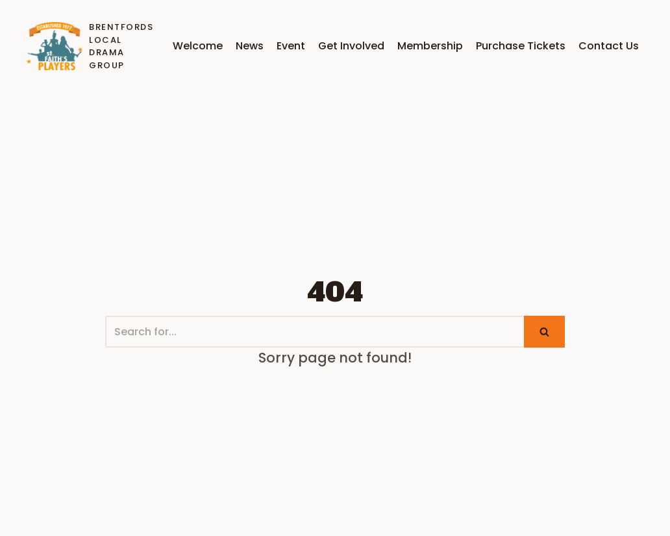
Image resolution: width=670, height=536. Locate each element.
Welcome (198, 45)
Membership (430, 45)
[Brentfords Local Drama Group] (87, 46)
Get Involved (351, 45)
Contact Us (608, 45)
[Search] (314, 332)
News (250, 45)
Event (291, 45)
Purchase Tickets (520, 45)
